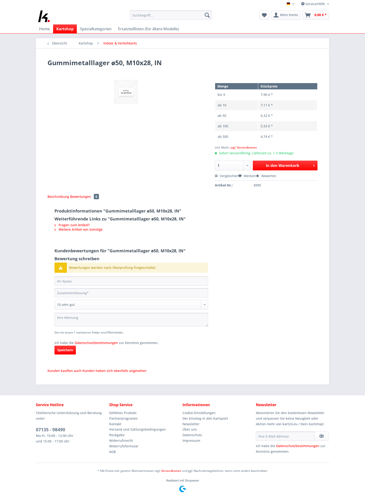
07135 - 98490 (50, 430)
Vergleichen (226, 176)
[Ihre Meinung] (131, 320)
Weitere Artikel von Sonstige (78, 229)
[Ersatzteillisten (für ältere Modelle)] (148, 28)
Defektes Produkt (122, 413)
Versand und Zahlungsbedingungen (137, 429)
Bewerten (266, 176)
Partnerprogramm (123, 418)
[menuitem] (171, 17)
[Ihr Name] (131, 281)
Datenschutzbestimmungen (96, 343)
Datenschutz (192, 435)
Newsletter (190, 424)
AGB (112, 451)
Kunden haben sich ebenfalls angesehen (114, 370)
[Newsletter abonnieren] (321, 436)
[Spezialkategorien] (96, 28)
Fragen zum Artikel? (72, 225)
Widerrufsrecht (121, 440)
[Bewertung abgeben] (131, 305)
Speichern (65, 350)
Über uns (189, 429)
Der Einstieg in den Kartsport (205, 418)
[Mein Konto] (286, 15)
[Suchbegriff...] (171, 15)
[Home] (44, 28)
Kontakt (115, 424)
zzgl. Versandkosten (243, 147)
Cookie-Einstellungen (199, 413)
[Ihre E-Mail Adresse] (285, 436)
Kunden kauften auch (64, 370)
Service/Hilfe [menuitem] (313, 4)
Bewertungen (84, 196)
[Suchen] (207, 15)
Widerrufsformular (124, 446)
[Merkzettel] (264, 15)
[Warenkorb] (316, 15)
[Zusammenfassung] (131, 292)
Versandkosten (171, 471)
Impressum (191, 440)
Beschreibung (58, 196)
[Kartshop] (65, 28)
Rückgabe (117, 435)
